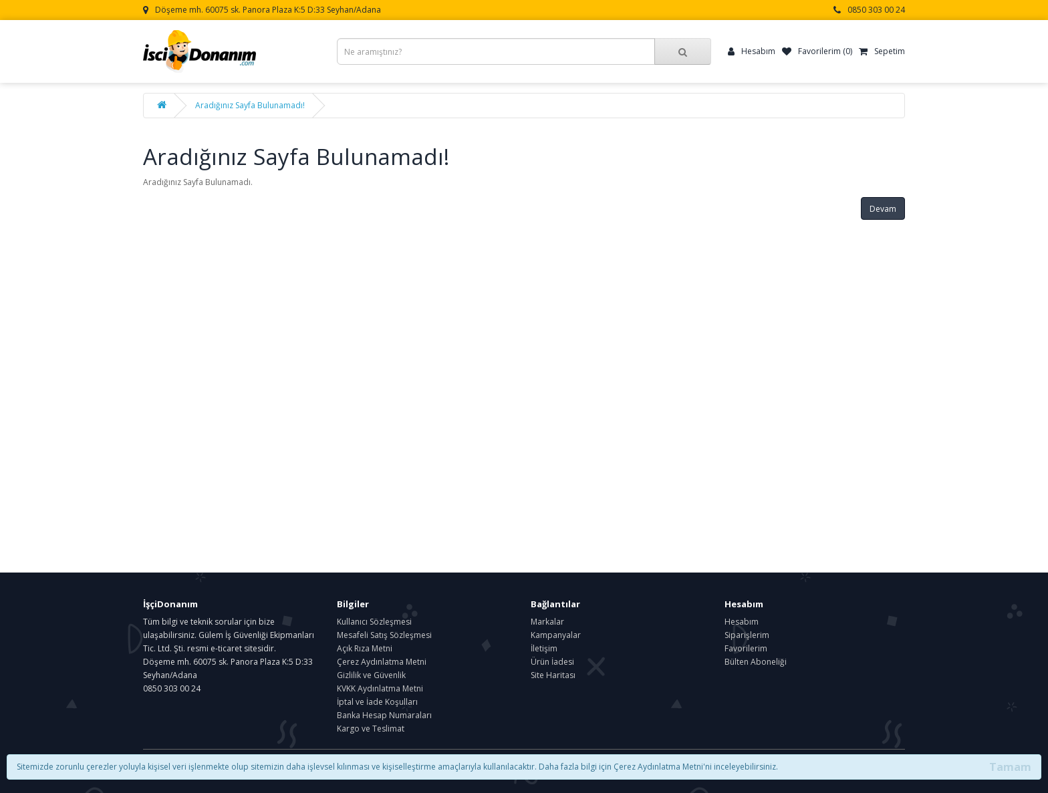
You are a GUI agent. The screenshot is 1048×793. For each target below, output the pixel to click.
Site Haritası (553, 675)
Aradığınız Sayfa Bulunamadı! (250, 105)
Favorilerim (746, 648)
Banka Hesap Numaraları (384, 715)
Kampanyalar (556, 635)
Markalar (547, 621)
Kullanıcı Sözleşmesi (374, 621)
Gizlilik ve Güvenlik (371, 675)
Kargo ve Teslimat (370, 728)
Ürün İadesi (552, 661)
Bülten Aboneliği (756, 661)
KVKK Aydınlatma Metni (380, 688)
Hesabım (742, 621)
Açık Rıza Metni (364, 648)
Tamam (1010, 767)
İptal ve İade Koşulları (377, 701)
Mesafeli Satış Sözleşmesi (384, 635)
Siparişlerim (747, 635)
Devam (883, 208)
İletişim (544, 648)
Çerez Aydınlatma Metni (381, 661)
